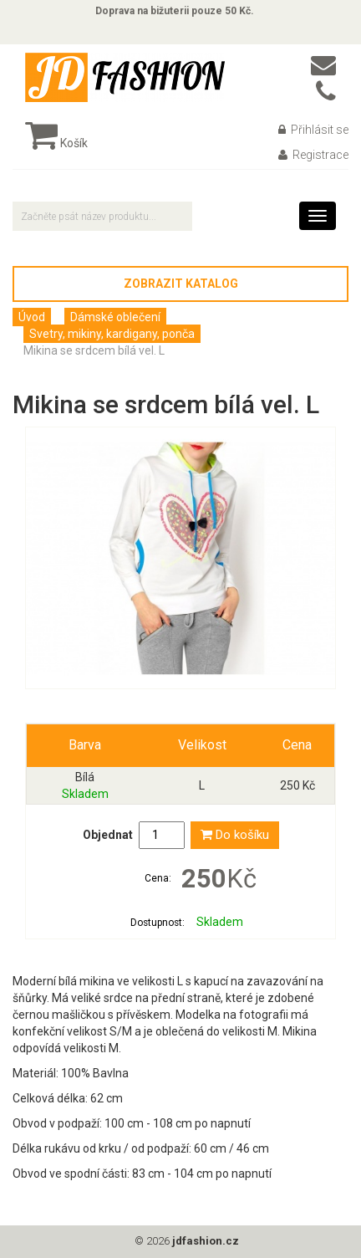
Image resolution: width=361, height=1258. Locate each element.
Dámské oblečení (115, 317)
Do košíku (235, 834)
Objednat (108, 834)
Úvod (31, 317)
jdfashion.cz (205, 1241)
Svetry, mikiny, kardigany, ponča (112, 333)
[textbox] (102, 216)
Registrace (313, 154)
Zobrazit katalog (181, 283)
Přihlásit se (313, 129)
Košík (56, 143)
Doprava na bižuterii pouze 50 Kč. (174, 11)
